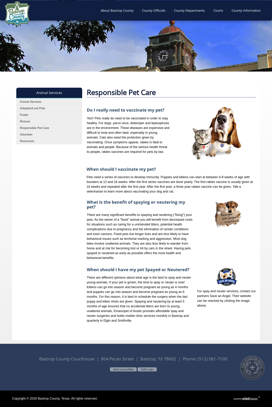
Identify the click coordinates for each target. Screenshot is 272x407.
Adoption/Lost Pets (32, 108)
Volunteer (26, 134)
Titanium (250, 398)
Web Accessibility (123, 369)
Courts (219, 10)
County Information (247, 10)
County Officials (155, 10)
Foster (24, 115)
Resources (27, 141)
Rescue (25, 121)
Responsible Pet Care (34, 128)
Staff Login (147, 369)
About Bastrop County (118, 10)
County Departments (190, 10)
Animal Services (30, 101)
